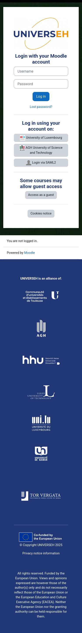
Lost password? (41, 107)
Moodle (29, 253)
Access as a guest (41, 195)
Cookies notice (40, 213)
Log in (41, 96)
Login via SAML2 (41, 162)
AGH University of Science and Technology (40, 150)
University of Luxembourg (41, 137)
